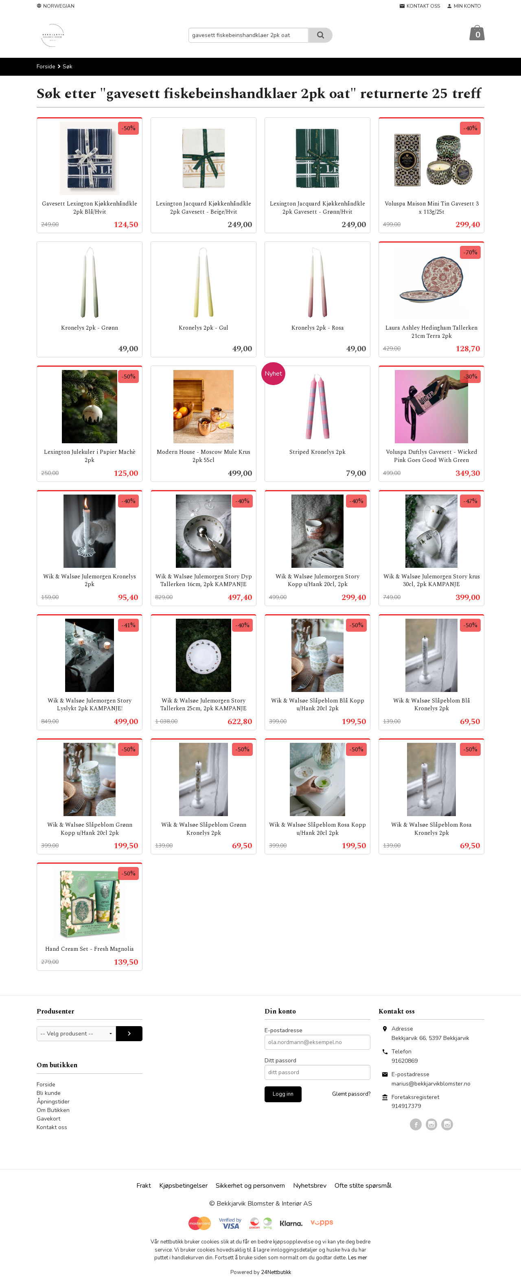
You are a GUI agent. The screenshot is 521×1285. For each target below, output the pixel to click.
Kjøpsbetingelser (183, 1186)
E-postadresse (283, 1031)
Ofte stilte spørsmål (363, 1186)
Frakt (143, 1186)
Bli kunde (49, 1093)
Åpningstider (53, 1102)
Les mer (357, 1258)
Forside (46, 67)
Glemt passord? (351, 1094)
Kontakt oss (52, 1128)
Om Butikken (53, 1110)
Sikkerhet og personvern (250, 1186)
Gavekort (48, 1119)
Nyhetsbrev (309, 1186)
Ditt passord (280, 1061)
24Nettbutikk (276, 1272)
